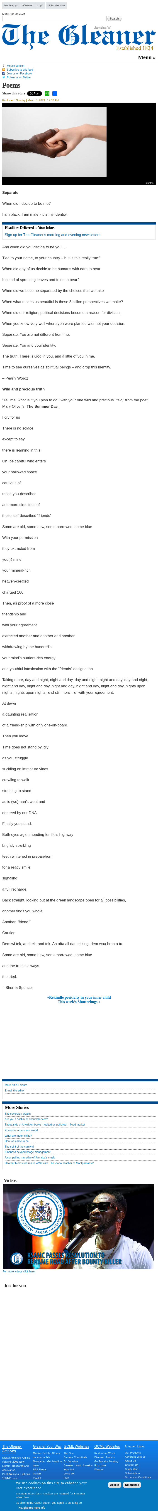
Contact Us (131, 1465)
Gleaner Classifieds (75, 1457)
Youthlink (69, 1469)
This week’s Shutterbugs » (79, 1002)
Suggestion (132, 1469)
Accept (114, 1484)
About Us (130, 1460)
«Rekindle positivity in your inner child (79, 997)
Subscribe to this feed (20, 69)
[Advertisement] (79, 1038)
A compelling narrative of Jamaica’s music (30, 1157)
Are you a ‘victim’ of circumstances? (26, 1119)
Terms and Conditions (138, 1477)
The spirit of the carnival (19, 1146)
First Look (100, 1465)
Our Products (133, 1452)
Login (40, 5)
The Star (69, 1453)
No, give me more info (32, 1507)
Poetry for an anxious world (21, 1130)
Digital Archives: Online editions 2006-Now (16, 1459)
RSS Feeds (39, 1469)
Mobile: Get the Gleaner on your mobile (47, 1455)
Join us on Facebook (19, 73)
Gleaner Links (135, 1446)
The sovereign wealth (18, 1113)
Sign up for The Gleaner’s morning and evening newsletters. (53, 235)
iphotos (149, 183)
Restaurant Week (104, 1453)
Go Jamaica (71, 1461)
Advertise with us (135, 1456)
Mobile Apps (11, 5)
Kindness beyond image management (27, 1152)
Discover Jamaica (104, 1457)
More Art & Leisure (16, 1085)
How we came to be (17, 1141)
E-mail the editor (14, 1090)
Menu (145, 57)
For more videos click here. (19, 1271)
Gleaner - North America (78, 1465)
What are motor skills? (18, 1135)
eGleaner (27, 5)
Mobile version (15, 65)
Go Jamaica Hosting (106, 1461)
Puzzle (37, 1477)
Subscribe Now (56, 5)
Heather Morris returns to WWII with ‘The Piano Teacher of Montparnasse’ (49, 1163)
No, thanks (132, 1484)
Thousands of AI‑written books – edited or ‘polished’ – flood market (45, 1124)
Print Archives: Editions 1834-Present (16, 1476)
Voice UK (69, 1473)
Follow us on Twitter (19, 77)
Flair (66, 1477)
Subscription (132, 1473)
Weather (99, 1469)
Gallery (37, 1473)
